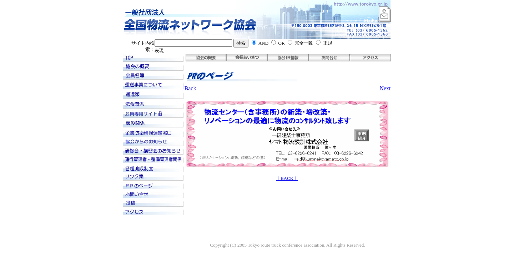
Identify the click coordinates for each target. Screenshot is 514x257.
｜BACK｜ (287, 178)
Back (190, 88)
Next (384, 88)
